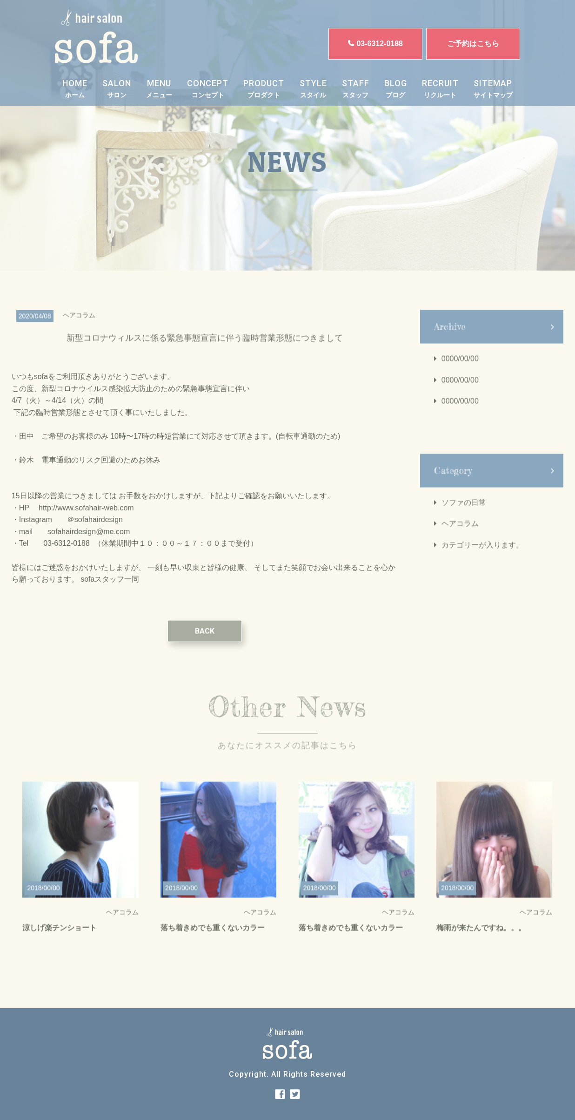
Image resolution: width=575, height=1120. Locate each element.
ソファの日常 (463, 511)
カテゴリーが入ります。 (482, 553)
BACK (204, 639)
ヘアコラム (460, 532)
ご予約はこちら (473, 44)
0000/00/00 (460, 367)
